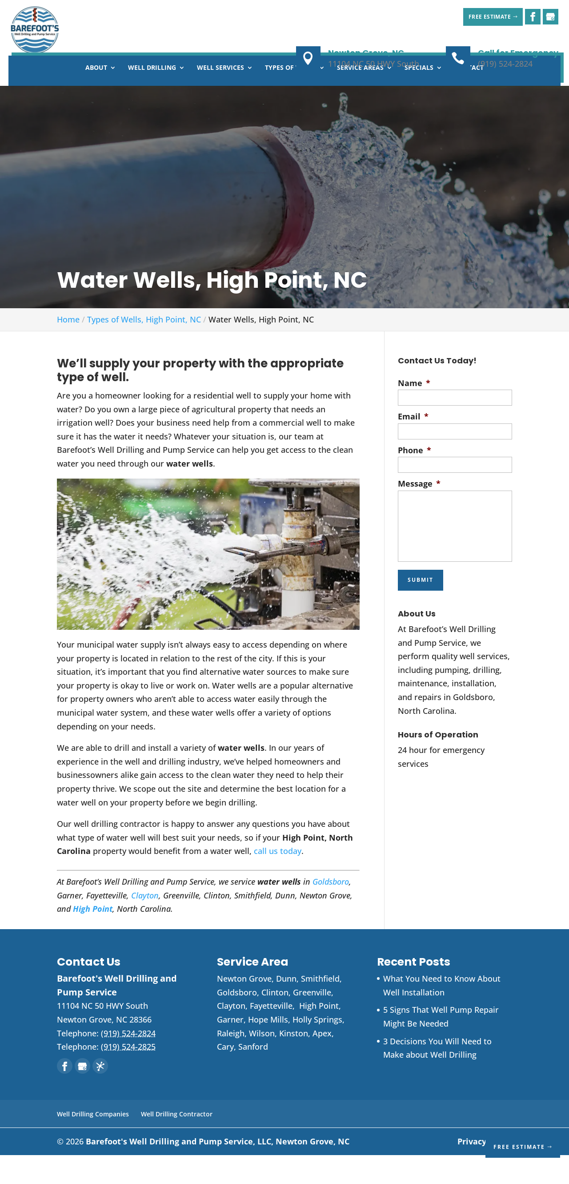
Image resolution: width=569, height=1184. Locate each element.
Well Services (220, 97)
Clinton (275, 1021)
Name (414, 412)
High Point (92, 937)
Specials (419, 97)
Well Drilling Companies (93, 1143)
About (96, 97)
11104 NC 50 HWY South (373, 63)
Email (413, 445)
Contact (469, 97)
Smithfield (320, 1007)
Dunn (286, 1007)
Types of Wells (290, 97)
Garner (230, 1048)
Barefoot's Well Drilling (217, 1170)
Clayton (145, 924)
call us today (277, 879)
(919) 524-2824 (505, 63)
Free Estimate (482, 16)
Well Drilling (152, 97)
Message (419, 512)
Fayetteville (271, 1034)
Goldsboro (331, 910)
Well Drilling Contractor (176, 1143)
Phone (414, 479)
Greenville (312, 1021)
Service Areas (360, 97)
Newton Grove (244, 1007)
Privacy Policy (484, 1170)
